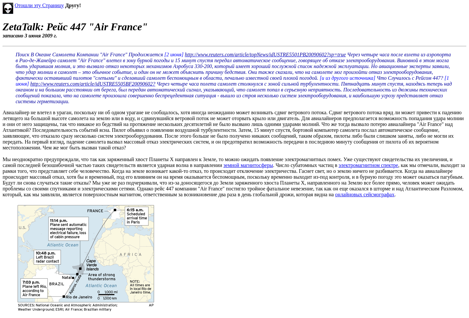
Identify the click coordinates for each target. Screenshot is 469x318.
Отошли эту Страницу (39, 5)
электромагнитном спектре (368, 165)
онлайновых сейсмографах (364, 194)
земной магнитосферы (248, 165)
